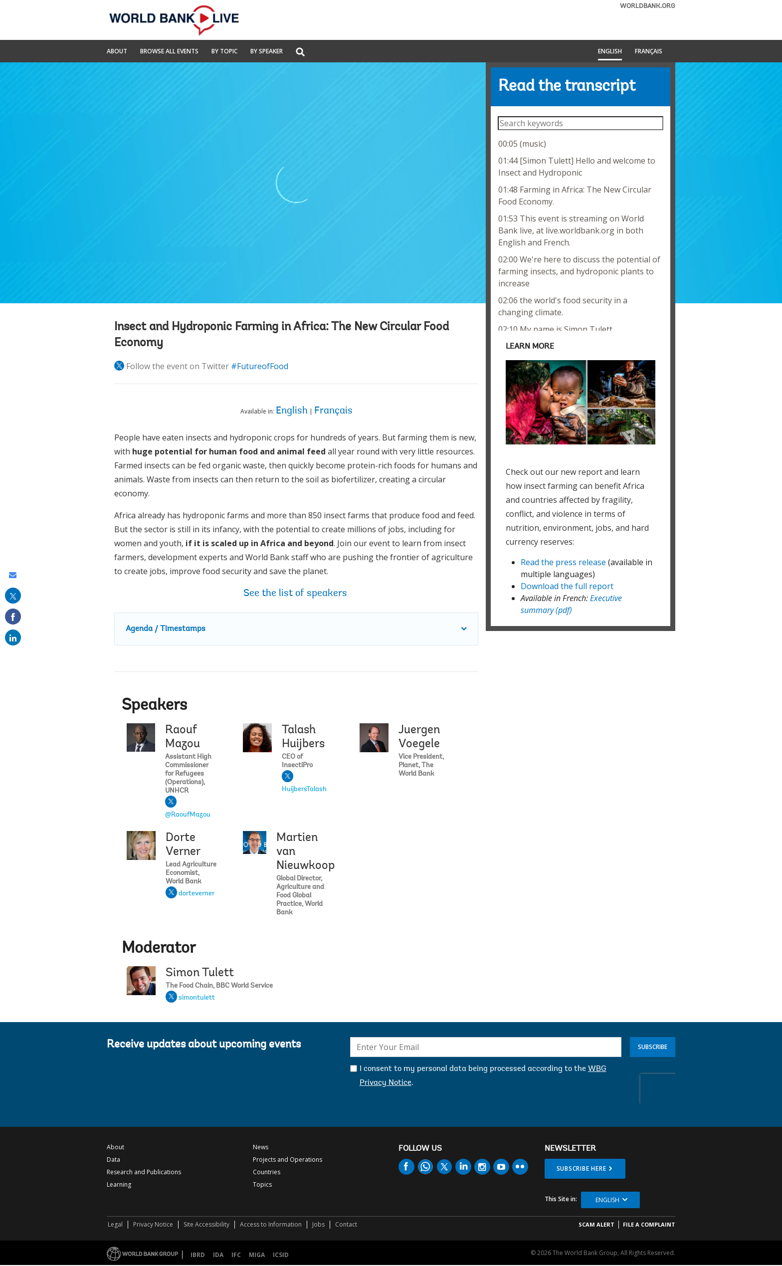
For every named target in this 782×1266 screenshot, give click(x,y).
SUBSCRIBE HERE (581, 1168)
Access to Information (271, 1224)
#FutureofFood (259, 366)
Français (648, 51)
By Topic (224, 51)
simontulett (197, 998)
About (117, 51)
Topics (262, 1184)
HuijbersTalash (304, 789)
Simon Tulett (200, 973)
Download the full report (567, 586)
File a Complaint (649, 1224)
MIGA (257, 1255)
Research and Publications (144, 1172)
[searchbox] (580, 123)
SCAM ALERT (596, 1224)
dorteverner (196, 893)
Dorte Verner (183, 845)
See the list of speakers (296, 594)
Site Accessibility (206, 1224)
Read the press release (563, 562)
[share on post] (13, 596)
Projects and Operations (287, 1159)
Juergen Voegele (419, 737)
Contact (346, 1224)
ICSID (281, 1255)
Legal (115, 1224)
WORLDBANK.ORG (647, 6)
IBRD (198, 1255)
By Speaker (266, 51)
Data (113, 1159)
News (260, 1147)
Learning (119, 1184)
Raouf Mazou (182, 737)
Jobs (318, 1224)
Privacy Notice (153, 1224)
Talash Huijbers (303, 737)
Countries (266, 1172)
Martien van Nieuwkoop (305, 852)
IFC (236, 1255)
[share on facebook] (13, 617)
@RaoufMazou (187, 815)
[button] (300, 52)
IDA (218, 1255)
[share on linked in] (13, 637)
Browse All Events (169, 51)
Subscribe (652, 1047)
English (610, 51)
